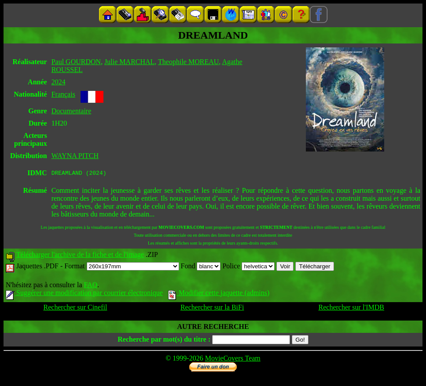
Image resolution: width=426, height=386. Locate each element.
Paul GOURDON (76, 61)
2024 (58, 82)
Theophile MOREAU (188, 61)
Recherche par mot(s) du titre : (164, 340)
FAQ (90, 286)
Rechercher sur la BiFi (212, 308)
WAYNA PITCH (75, 155)
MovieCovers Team (233, 359)
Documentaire (71, 111)
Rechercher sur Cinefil (75, 308)
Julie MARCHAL (129, 61)
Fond (201, 267)
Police (248, 267)
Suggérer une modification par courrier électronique (84, 294)
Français (63, 94)
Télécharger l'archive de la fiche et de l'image (80, 256)
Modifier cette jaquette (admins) (219, 294)
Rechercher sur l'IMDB (352, 308)
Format (121, 267)
